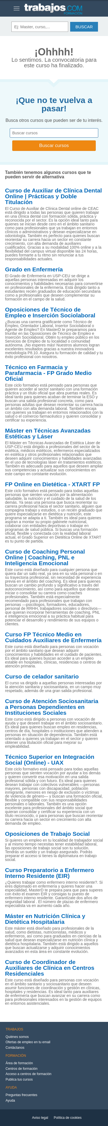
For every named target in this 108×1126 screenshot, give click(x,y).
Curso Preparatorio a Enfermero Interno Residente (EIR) (49, 873)
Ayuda (10, 1100)
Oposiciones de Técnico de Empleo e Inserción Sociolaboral (50, 312)
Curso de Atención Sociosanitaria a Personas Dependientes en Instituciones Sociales (51, 707)
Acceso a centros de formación (28, 1074)
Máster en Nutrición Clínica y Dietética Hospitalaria (45, 919)
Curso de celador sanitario (42, 676)
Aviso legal (40, 1118)
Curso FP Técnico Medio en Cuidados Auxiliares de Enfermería (53, 637)
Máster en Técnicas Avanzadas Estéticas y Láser (48, 433)
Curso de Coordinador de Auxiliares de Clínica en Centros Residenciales (49, 968)
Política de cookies (68, 1118)
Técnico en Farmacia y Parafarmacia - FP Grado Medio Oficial (48, 373)
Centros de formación (22, 1069)
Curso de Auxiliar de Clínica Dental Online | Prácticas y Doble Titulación (53, 196)
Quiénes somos (17, 1037)
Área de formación (19, 1063)
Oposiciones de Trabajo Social (47, 834)
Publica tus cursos (19, 1079)
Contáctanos (15, 1048)
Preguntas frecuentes (21, 1095)
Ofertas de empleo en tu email (28, 1042)
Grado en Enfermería (34, 269)
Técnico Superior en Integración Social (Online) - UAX (49, 760)
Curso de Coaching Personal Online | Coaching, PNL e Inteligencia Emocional (45, 557)
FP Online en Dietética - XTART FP (52, 484)
